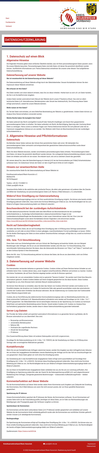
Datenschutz (91, 446)
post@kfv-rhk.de (51, 444)
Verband (9, 26)
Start (7, 18)
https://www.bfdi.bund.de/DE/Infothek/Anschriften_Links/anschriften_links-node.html (37, 221)
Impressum (92, 444)
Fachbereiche (10, 22)
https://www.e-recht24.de (27, 431)
